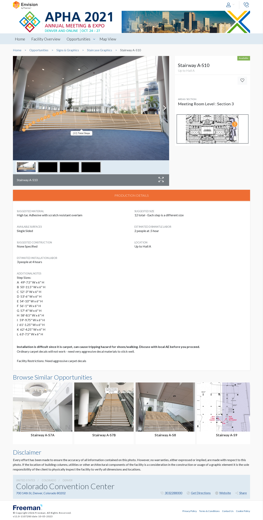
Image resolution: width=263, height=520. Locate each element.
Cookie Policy (243, 510)
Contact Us (228, 510)
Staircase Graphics (99, 50)
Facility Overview (46, 39)
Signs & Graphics (67, 50)
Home (20, 39)
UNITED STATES (25, 480)
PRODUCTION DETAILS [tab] (131, 195)
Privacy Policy (189, 510)
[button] (231, 5)
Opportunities (79, 39)
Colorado (49, 480)
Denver (68, 480)
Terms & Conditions (209, 510)
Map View (108, 39)
